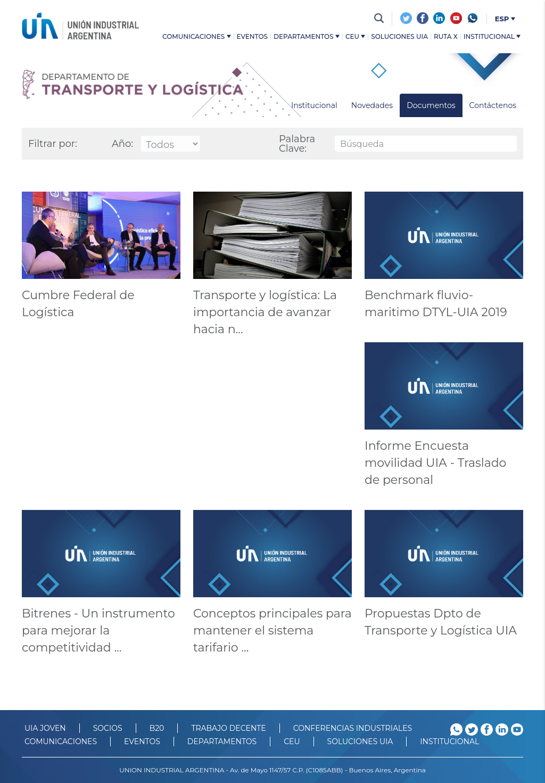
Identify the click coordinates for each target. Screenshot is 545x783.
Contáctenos (492, 105)
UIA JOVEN (45, 728)
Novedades (372, 105)
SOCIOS (107, 728)
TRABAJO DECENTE (228, 728)
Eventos (252, 37)
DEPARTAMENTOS (222, 741)
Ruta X (446, 37)
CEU (355, 37)
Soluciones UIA (399, 37)
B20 (157, 728)
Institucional (492, 37)
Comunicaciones (196, 37)
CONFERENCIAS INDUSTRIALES (352, 728)
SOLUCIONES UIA (360, 741)
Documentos (431, 105)
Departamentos (307, 37)
